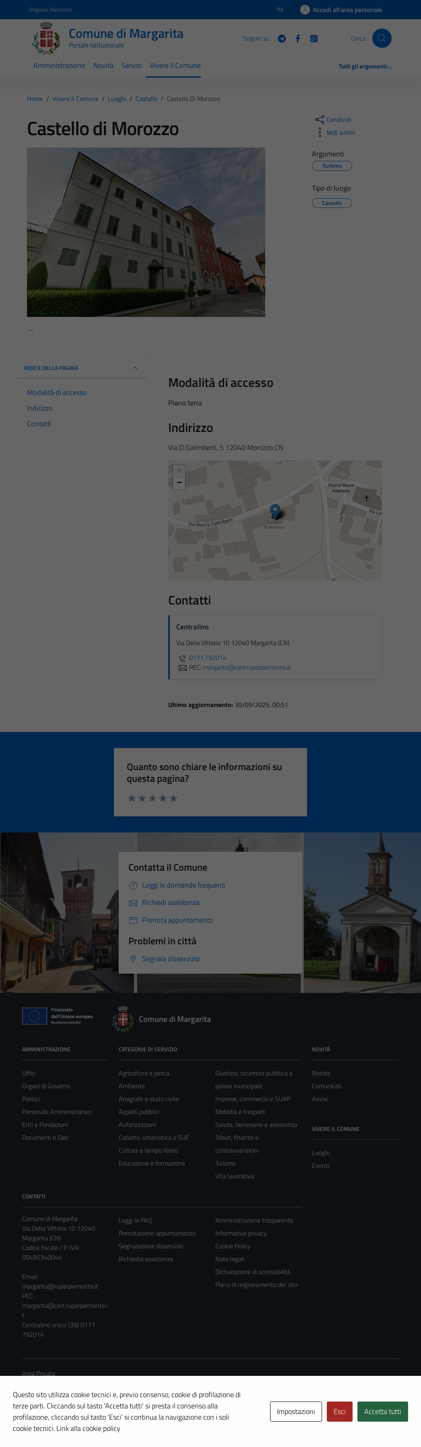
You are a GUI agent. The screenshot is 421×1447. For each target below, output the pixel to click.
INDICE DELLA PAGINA (82, 368)
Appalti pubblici (139, 1111)
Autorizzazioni (137, 1124)
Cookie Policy (232, 1246)
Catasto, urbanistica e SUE (154, 1137)
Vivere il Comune (175, 65)
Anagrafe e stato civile (149, 1099)
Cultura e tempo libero (148, 1150)
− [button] (179, 483)
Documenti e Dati (45, 1137)
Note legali (229, 1259)
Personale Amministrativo (56, 1111)
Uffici (28, 1073)
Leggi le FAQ (135, 1220)
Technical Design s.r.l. (77, 1424)
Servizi (132, 65)
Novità (103, 65)
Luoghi (321, 1152)
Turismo (225, 1163)
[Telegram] (278, 38)
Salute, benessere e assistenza (256, 1124)
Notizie (321, 1073)
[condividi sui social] (332, 119)
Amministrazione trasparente (254, 1220)
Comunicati (327, 1086)
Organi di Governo (46, 1086)
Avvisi (320, 1099)
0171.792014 (201, 657)
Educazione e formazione (152, 1163)
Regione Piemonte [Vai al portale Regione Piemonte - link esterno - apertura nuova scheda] (50, 9)
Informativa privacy (241, 1233)
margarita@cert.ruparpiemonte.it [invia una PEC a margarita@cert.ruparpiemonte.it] (247, 667)
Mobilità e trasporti (240, 1111)
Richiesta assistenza (146, 1259)
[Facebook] (295, 38)
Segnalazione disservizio (151, 1246)
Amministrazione (59, 65)
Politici (30, 1099)
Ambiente (132, 1086)
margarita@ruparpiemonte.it (60, 1286)
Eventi (320, 1165)
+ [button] (179, 471)
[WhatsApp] (311, 38)
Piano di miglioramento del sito (256, 1284)
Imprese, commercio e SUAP (252, 1099)
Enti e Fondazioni (45, 1124)
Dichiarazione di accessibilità (252, 1271)
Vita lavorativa (234, 1176)
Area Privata (38, 1373)
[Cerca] (382, 38)
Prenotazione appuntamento (157, 1233)
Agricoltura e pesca (144, 1073)
